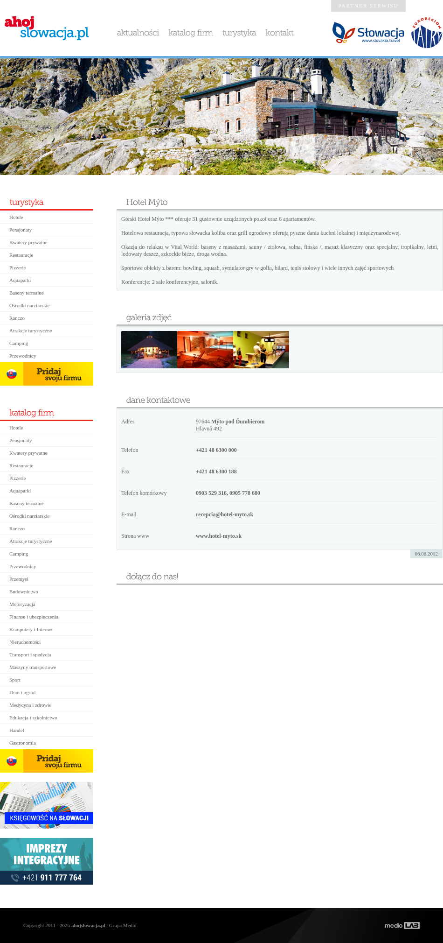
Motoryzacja (22, 604)
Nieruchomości (25, 642)
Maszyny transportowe (32, 667)
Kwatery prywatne (28, 242)
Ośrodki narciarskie (29, 305)
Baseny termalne (26, 293)
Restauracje (21, 255)
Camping (18, 343)
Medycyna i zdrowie (30, 705)
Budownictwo (23, 591)
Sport (15, 680)
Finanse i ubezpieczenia (33, 616)
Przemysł (18, 579)
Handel (16, 730)
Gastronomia (22, 743)
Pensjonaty (20, 229)
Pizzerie (17, 267)
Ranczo (17, 318)
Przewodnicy (22, 356)
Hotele (16, 217)
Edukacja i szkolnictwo (33, 717)
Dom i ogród (22, 692)
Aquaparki (20, 280)
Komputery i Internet (31, 629)
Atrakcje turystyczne (30, 330)
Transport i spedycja (30, 654)
